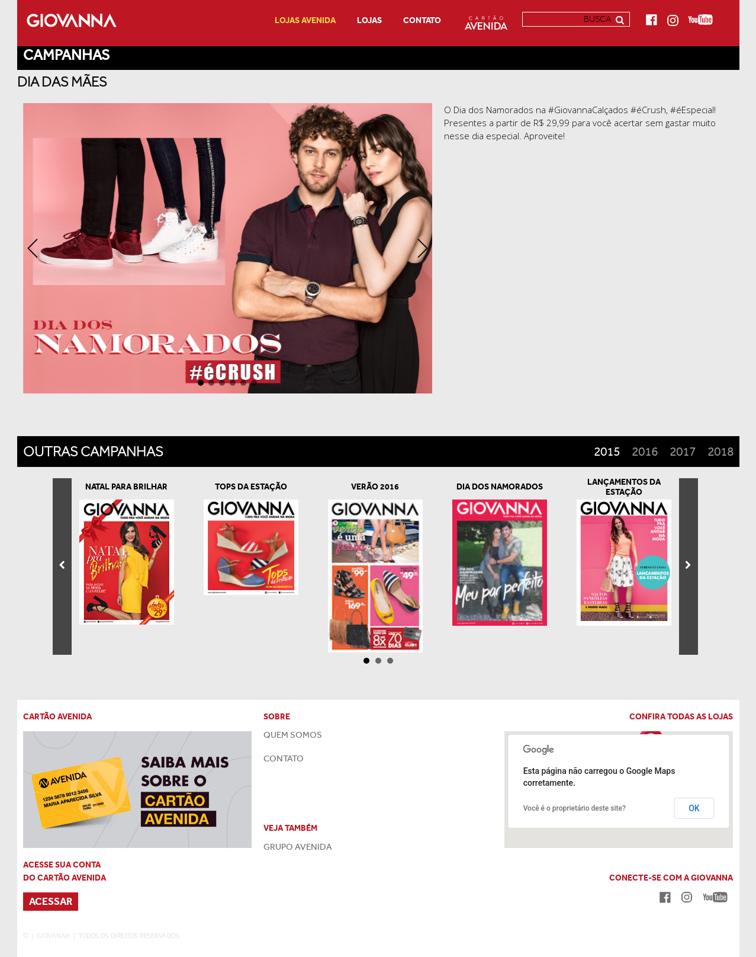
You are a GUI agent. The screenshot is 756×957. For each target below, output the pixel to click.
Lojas (369, 20)
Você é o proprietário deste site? (574, 808)
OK (694, 808)
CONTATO (283, 758)
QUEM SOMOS (292, 734)
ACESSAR (50, 901)
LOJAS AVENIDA (305, 20)
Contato (422, 20)
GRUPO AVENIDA (297, 846)
